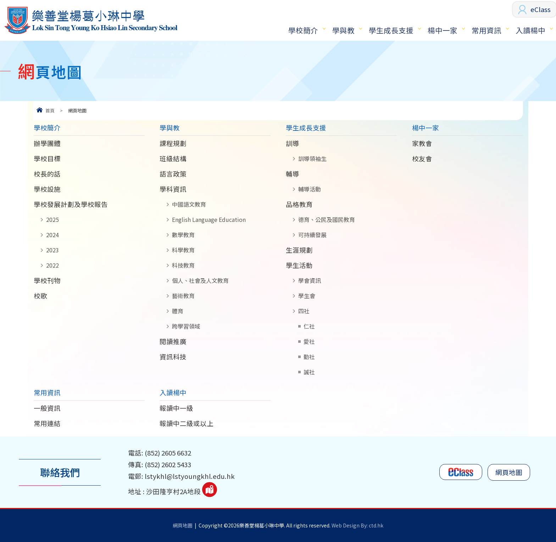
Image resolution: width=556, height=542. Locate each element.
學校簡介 (303, 30)
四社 (304, 311)
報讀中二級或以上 (186, 423)
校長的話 (47, 173)
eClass (540, 9)
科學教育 (183, 250)
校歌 (40, 295)
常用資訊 (486, 30)
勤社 (309, 356)
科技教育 (183, 265)
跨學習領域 (186, 326)
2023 (52, 250)
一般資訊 (47, 408)
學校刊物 (47, 280)
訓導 (292, 143)
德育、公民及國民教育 (326, 219)
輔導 (292, 173)
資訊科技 (173, 356)
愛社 (309, 341)
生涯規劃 (299, 250)
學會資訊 (309, 280)
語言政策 (173, 173)
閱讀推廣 (173, 341)
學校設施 (47, 189)
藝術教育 (183, 295)
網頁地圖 (508, 472)
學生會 (306, 295)
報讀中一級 (176, 408)
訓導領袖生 (312, 158)
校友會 (422, 158)
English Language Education (209, 219)
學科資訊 (173, 189)
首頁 (50, 110)
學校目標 (47, 158)
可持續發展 (312, 234)
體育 (177, 311)
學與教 (343, 30)
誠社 (309, 372)
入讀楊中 (530, 30)
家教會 (422, 143)
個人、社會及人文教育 (200, 280)
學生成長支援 (391, 30)
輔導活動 (309, 189)
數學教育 (183, 234)
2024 (52, 234)
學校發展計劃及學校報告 (71, 204)
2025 (52, 219)
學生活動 (299, 265)
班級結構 (173, 158)
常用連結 (47, 423)
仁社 (309, 326)
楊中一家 (442, 30)
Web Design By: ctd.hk (357, 525)
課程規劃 (173, 143)
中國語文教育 (189, 204)
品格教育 (299, 204)
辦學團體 (47, 143)
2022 (52, 265)
